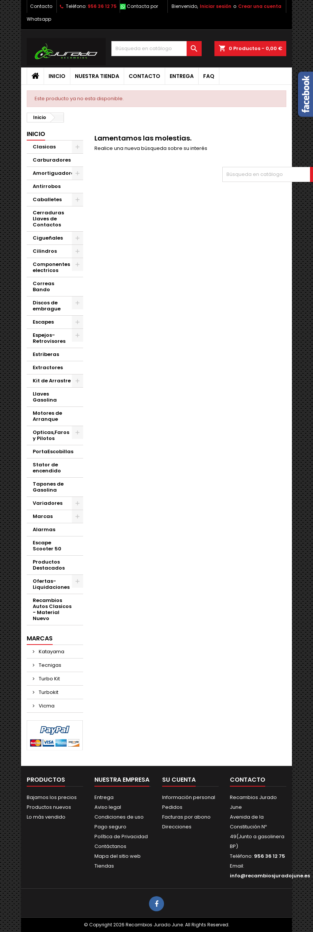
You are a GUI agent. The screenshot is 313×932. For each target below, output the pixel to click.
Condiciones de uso (119, 816)
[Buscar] (156, 48)
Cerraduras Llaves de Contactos (48, 218)
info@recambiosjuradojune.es (270, 875)
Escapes (43, 321)
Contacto (41, 6)
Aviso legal (107, 807)
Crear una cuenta (259, 6)
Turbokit (48, 692)
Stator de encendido (47, 467)
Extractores (48, 367)
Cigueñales (48, 237)
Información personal (188, 797)
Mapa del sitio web (117, 856)
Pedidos (172, 807)
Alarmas (44, 529)
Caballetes (47, 199)
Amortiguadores (55, 173)
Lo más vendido (46, 816)
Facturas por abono (186, 816)
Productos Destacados (49, 564)
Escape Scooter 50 (47, 545)
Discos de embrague (47, 305)
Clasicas (44, 146)
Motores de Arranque (47, 416)
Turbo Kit (49, 678)
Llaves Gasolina (45, 396)
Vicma (46, 705)
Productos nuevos (49, 807)
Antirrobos (47, 186)
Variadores (47, 503)
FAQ (208, 76)
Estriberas (46, 354)
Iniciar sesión (215, 6)
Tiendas (104, 865)
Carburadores (52, 159)
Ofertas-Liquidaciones (51, 584)
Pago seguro (110, 826)
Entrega (182, 76)
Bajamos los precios (52, 797)
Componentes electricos (51, 267)
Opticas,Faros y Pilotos (51, 435)
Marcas (43, 516)
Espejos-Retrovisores (49, 338)
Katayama (51, 651)
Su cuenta (179, 779)
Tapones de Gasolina (48, 487)
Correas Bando (43, 286)
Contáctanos (110, 846)
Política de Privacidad (121, 836)
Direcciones (176, 826)
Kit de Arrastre (52, 380)
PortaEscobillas (53, 451)
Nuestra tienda (97, 76)
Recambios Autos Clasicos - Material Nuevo (52, 609)
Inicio (57, 76)
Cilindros (45, 251)
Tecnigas (49, 665)
